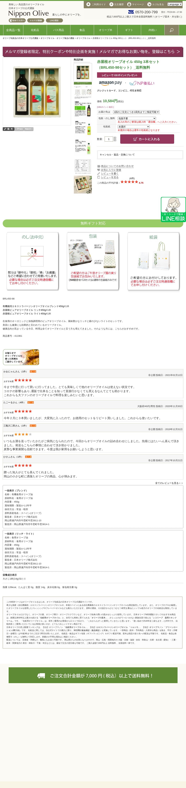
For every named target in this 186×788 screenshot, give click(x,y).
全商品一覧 (13, 30)
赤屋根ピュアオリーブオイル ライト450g (24, 313)
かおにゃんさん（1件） (15, 371)
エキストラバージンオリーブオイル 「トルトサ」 (118, 627)
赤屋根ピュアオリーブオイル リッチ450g (24, 310)
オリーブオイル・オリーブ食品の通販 (57, 38)
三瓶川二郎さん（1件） (15, 425)
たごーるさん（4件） (14, 402)
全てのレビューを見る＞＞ (169, 483)
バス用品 (58, 29)
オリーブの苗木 (98, 618)
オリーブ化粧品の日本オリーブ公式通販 (20, 38)
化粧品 (35, 29)
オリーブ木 (105, 29)
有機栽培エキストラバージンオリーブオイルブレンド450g (33, 306)
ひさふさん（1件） (13, 456)
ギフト (129, 29)
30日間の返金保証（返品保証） (87, 630)
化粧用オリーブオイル (50, 618)
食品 (82, 29)
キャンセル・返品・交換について (117, 154)
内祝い (153, 29)
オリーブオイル (83, 38)
